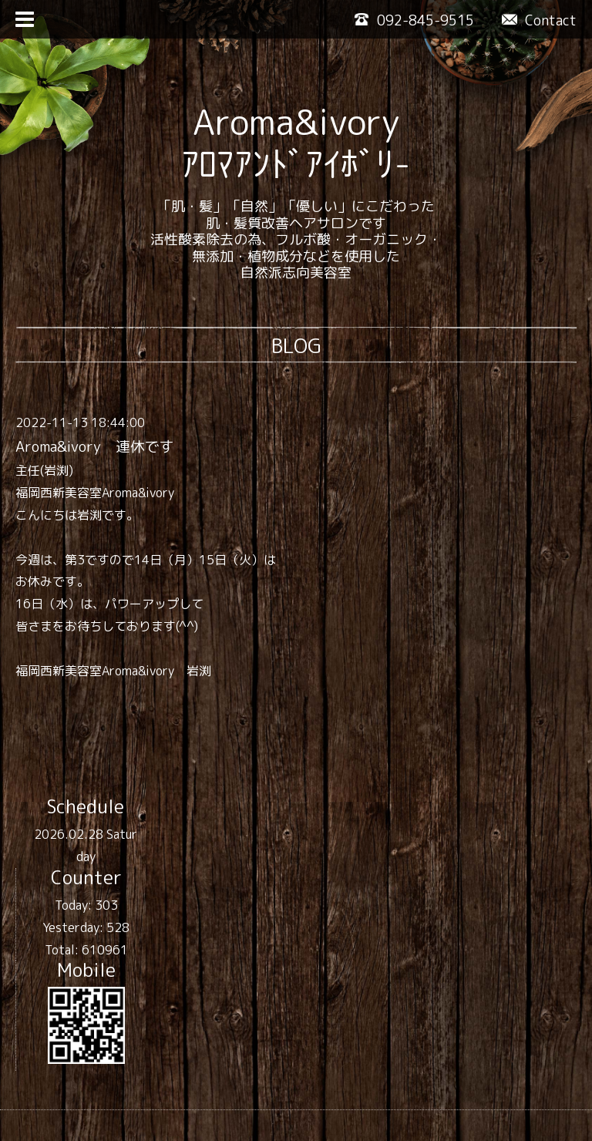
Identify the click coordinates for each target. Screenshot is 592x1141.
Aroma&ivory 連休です (94, 446)
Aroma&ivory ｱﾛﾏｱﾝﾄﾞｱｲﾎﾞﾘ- (296, 142)
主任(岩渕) (44, 470)
